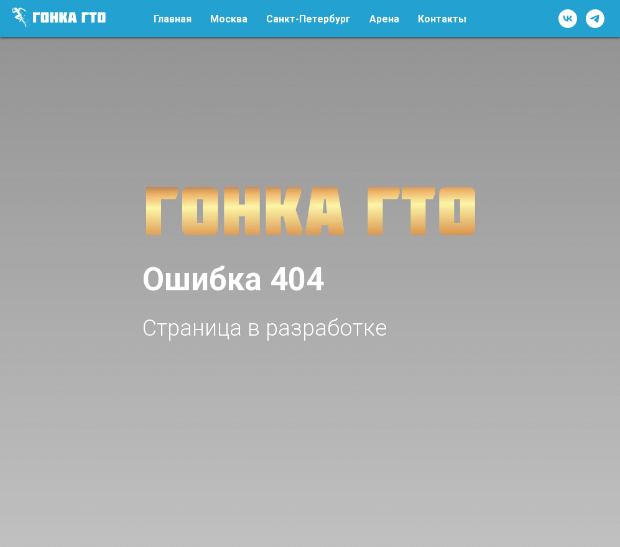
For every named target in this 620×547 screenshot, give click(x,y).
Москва (229, 19)
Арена (384, 19)
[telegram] (595, 18)
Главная (173, 19)
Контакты (442, 19)
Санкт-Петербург (308, 19)
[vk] (567, 18)
